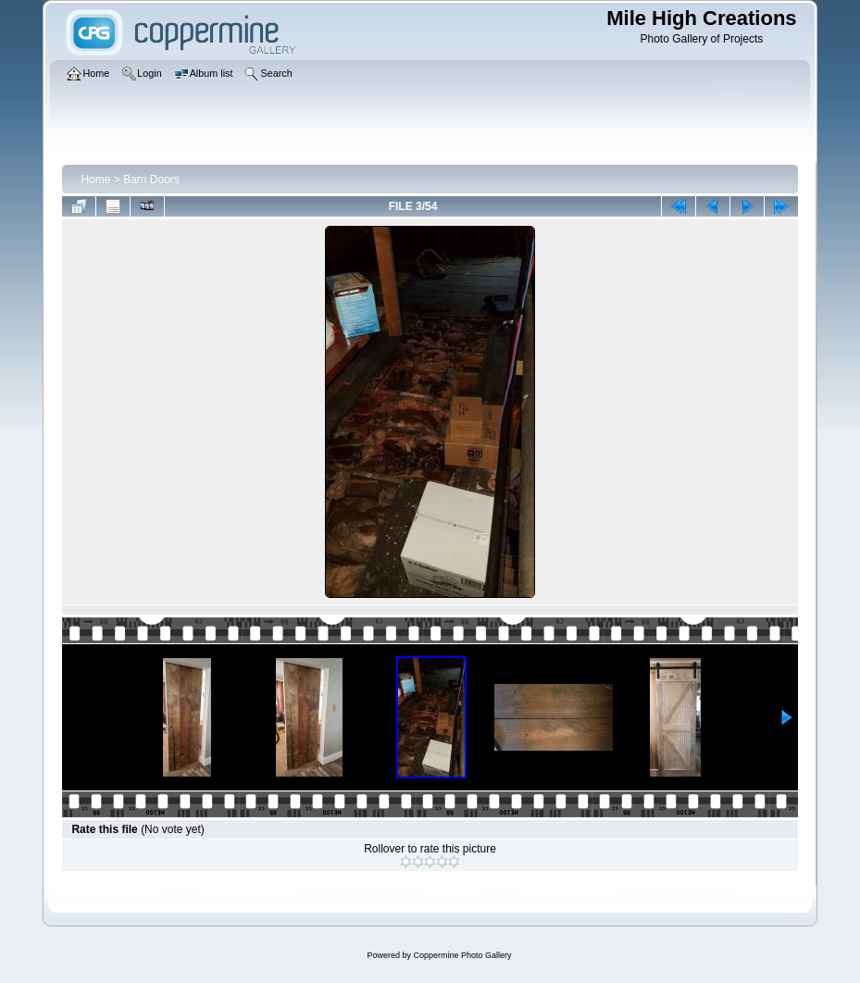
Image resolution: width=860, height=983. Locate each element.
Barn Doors (151, 179)
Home (95, 179)
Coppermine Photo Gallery (462, 955)
